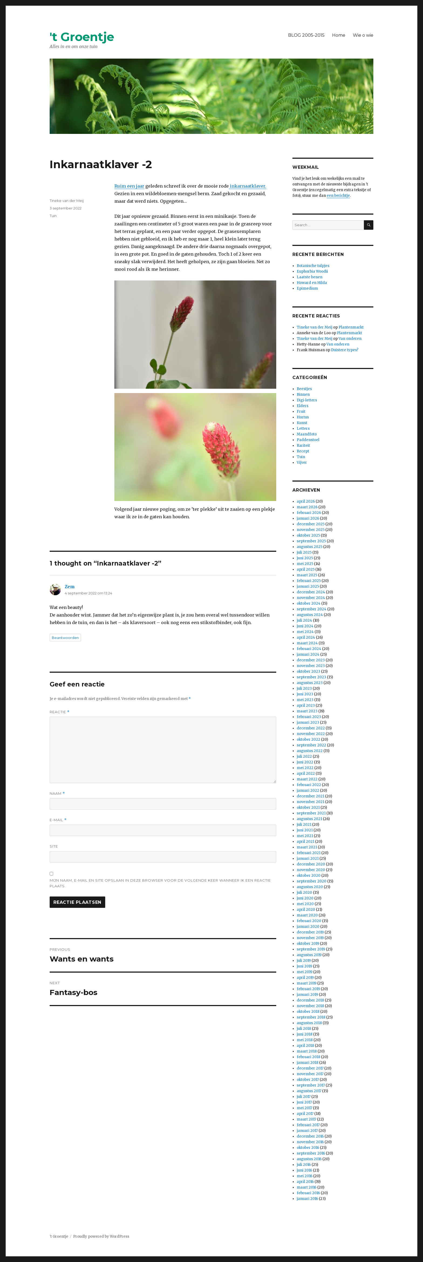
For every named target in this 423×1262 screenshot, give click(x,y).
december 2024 (311, 592)
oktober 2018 (308, 1011)
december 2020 (311, 864)
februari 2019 (308, 989)
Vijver (302, 462)
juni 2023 (305, 694)
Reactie (60, 712)
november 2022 (311, 734)
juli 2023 (304, 688)
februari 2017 (308, 1125)
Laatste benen (309, 277)
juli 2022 (304, 756)
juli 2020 (304, 892)
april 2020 (306, 909)
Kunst (302, 423)
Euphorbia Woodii (312, 271)
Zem (70, 586)
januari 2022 (308, 790)
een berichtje (338, 195)
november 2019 (310, 938)
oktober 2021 (308, 807)
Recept (303, 451)
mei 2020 (305, 904)
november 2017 (310, 1074)
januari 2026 (308, 518)
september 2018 (311, 1017)
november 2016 (310, 1142)
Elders (302, 406)
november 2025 (311, 529)
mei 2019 (304, 972)
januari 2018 (307, 1062)
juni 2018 (304, 1034)
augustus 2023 (310, 683)
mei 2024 (305, 632)
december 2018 (310, 1000)
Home (338, 35)
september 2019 (311, 949)
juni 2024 (305, 626)
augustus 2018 (309, 1023)
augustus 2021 (309, 819)
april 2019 (305, 977)
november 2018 (310, 1006)
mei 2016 (304, 1176)
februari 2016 (308, 1193)
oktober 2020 (308, 875)
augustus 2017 (309, 1091)
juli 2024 (304, 620)
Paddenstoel (308, 440)
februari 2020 (309, 921)
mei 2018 (305, 1040)
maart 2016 (306, 1187)
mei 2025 (305, 563)
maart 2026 (307, 507)
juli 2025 (304, 552)
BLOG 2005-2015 (306, 35)
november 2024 (311, 598)
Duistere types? (345, 350)
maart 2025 (307, 575)
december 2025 (311, 524)
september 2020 (311, 881)
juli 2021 (304, 824)
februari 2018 (308, 1057)
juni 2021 (305, 830)
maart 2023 (307, 711)
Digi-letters (307, 400)
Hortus (303, 417)
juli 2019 (304, 960)
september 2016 (311, 1153)
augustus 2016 (309, 1159)
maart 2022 (307, 779)
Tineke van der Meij (67, 200)
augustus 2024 (310, 615)
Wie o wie (363, 35)
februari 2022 (309, 785)
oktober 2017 (308, 1079)
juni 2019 (304, 966)
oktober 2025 (308, 535)
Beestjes (304, 389)
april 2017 (305, 1113)
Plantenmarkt (351, 327)
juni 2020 (305, 898)
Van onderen (350, 338)
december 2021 (310, 796)
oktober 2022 (308, 739)
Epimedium (307, 288)
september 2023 (311, 677)
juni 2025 (305, 558)
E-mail (58, 820)
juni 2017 (304, 1102)
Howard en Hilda (312, 282)
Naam (57, 793)
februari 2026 (309, 512)
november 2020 (311, 870)
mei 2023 (305, 700)
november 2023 (311, 666)
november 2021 (310, 802)
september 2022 (311, 745)
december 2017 (310, 1068)
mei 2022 (305, 768)
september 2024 (311, 609)
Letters (303, 428)
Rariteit (303, 445)
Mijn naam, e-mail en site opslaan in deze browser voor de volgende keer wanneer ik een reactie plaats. (160, 883)
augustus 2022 (310, 751)
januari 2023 (308, 722)
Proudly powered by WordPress (101, 1236)
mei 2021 (305, 836)
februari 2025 (309, 580)
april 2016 (305, 1181)
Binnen (303, 394)
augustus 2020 (310, 887)
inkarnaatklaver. (247, 186)
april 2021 (305, 841)
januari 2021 (308, 858)
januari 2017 (307, 1130)
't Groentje (82, 36)
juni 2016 (304, 1170)
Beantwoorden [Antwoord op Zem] (65, 637)
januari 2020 (308, 926)
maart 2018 (307, 1051)
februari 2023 (309, 717)
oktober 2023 (308, 671)
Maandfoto (307, 434)
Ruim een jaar (129, 186)
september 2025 (311, 541)
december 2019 (310, 932)
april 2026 (306, 501)
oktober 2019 (308, 943)
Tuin (53, 216)
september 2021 (311, 813)
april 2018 (305, 1045)
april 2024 (306, 637)
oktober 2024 (308, 603)
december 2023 (311, 660)
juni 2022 (305, 762)
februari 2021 (308, 853)
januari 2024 (308, 654)
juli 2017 (304, 1096)
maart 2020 (307, 915)
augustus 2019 (309, 955)
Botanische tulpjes (313, 265)
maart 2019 (306, 983)
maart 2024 (307, 643)
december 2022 (311, 728)
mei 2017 (304, 1108)
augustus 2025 (309, 546)
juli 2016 (304, 1164)
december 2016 (310, 1136)
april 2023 (306, 705)
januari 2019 (307, 994)
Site (54, 846)
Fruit (301, 411)
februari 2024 (309, 649)
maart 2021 (307, 847)
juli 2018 (304, 1028)
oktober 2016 (308, 1147)
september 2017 (311, 1085)
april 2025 (306, 569)
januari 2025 (308, 586)
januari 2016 (307, 1198)
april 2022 (306, 773)
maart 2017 (306, 1119)
